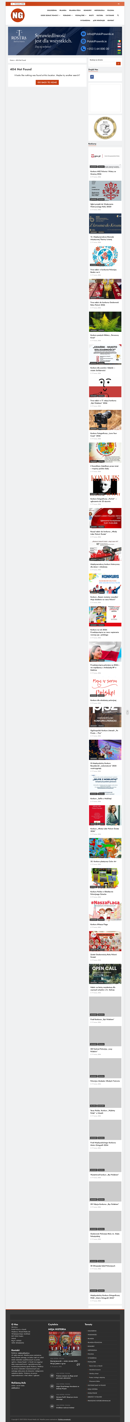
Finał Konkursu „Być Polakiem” (102, 1019)
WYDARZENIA (85, 20)
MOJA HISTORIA (54, 1358)
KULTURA (100, 15)
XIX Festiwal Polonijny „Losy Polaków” (101, 1050)
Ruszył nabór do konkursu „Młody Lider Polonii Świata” (103, 532)
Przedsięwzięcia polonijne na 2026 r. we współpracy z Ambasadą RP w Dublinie (105, 667)
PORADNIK (67, 15)
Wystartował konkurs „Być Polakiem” (104, 1174)
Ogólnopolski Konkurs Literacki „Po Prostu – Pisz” (104, 731)
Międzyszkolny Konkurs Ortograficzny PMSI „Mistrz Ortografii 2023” (105, 1296)
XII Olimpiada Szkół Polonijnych (102, 1266)
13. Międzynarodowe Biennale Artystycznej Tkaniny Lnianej (102, 238)
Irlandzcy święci (94, 1373)
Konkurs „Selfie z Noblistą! (101, 798)
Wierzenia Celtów (94, 1381)
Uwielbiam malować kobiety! (65, 1408)
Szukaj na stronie (96, 60)
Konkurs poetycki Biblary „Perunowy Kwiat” (104, 336)
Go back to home (47, 82)
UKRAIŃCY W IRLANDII (95, 1397)
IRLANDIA (63, 10)
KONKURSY (88, 10)
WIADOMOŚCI (92, 1335)
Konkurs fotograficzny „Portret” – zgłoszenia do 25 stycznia (103, 500)
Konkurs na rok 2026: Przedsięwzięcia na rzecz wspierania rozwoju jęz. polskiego (104, 632)
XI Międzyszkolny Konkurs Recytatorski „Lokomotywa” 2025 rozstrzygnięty (103, 766)
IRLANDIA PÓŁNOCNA (95, 1342)
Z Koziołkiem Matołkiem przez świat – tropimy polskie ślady (104, 467)
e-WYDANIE (110, 15)
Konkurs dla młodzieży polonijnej (103, 700)
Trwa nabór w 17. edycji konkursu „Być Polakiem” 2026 (103, 401)
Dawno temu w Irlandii (95, 1366)
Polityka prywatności (64, 1419)
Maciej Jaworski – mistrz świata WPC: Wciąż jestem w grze (64, 1362)
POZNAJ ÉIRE (79, 15)
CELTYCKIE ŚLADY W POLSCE (97, 1385)
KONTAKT (111, 20)
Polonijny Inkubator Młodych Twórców (105, 1081)
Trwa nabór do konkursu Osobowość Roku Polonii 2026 (104, 303)
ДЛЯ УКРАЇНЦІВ (99, 20)
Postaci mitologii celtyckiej (97, 1377)
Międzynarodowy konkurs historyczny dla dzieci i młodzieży (105, 565)
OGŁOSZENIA (52, 10)
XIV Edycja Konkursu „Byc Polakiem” (104, 1204)
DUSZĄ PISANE (92, 1393)
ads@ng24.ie (15, 1388)
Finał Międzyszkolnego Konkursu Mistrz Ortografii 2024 (103, 1143)
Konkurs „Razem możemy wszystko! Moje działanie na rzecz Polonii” (104, 598)
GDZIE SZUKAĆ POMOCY (49, 15)
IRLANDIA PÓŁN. (75, 10)
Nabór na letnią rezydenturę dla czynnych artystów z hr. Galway (102, 988)
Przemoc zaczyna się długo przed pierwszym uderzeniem (67, 1377)
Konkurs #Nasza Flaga (99, 924)
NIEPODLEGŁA (99, 10)
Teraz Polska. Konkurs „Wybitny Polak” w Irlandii (102, 1111)
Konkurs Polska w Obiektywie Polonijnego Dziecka (101, 892)
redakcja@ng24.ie (23, 1353)
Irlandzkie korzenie (95, 1370)
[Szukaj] (118, 63)
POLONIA (110, 10)
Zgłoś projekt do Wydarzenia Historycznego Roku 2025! (101, 205)
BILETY (91, 15)
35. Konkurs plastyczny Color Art (103, 861)
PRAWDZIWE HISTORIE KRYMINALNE (99, 1401)
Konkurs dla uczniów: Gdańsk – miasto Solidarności (102, 369)
